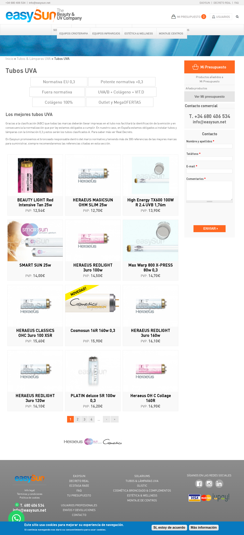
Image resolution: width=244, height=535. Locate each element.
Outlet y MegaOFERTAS (120, 102)
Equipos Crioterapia (73, 33)
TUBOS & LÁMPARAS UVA (142, 481)
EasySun (205, 2)
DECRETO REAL (79, 481)
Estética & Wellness (139, 33)
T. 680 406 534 (32, 505)
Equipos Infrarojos (106, 33)
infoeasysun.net (209, 122)
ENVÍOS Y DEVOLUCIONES (79, 510)
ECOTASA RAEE (79, 485)
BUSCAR (236, 16)
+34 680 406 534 (16, 2)
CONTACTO (79, 515)
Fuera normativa (57, 91)
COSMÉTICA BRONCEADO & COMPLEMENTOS (142, 490)
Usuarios (223, 16)
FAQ (236, 2)
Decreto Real (222, 2)
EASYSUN (79, 476)
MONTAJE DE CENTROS (142, 500)
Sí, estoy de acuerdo (169, 527)
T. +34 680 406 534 (209, 116)
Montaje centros (171, 33)
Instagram (209, 483)
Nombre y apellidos (200, 141)
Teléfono (193, 154)
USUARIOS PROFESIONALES (79, 505)
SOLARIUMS (142, 476)
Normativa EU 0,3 (59, 81)
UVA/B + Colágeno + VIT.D (121, 91)
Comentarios (196, 179)
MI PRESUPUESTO (188, 16)
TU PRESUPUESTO (79, 495)
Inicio (9, 59)
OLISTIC (142, 485)
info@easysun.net (39, 2)
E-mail (191, 166)
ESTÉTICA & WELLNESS (142, 495)
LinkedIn (219, 483)
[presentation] (210, 212)
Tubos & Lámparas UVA (34, 59)
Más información (204, 527)
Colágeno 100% (59, 102)
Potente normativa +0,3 (122, 81)
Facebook (199, 483)
